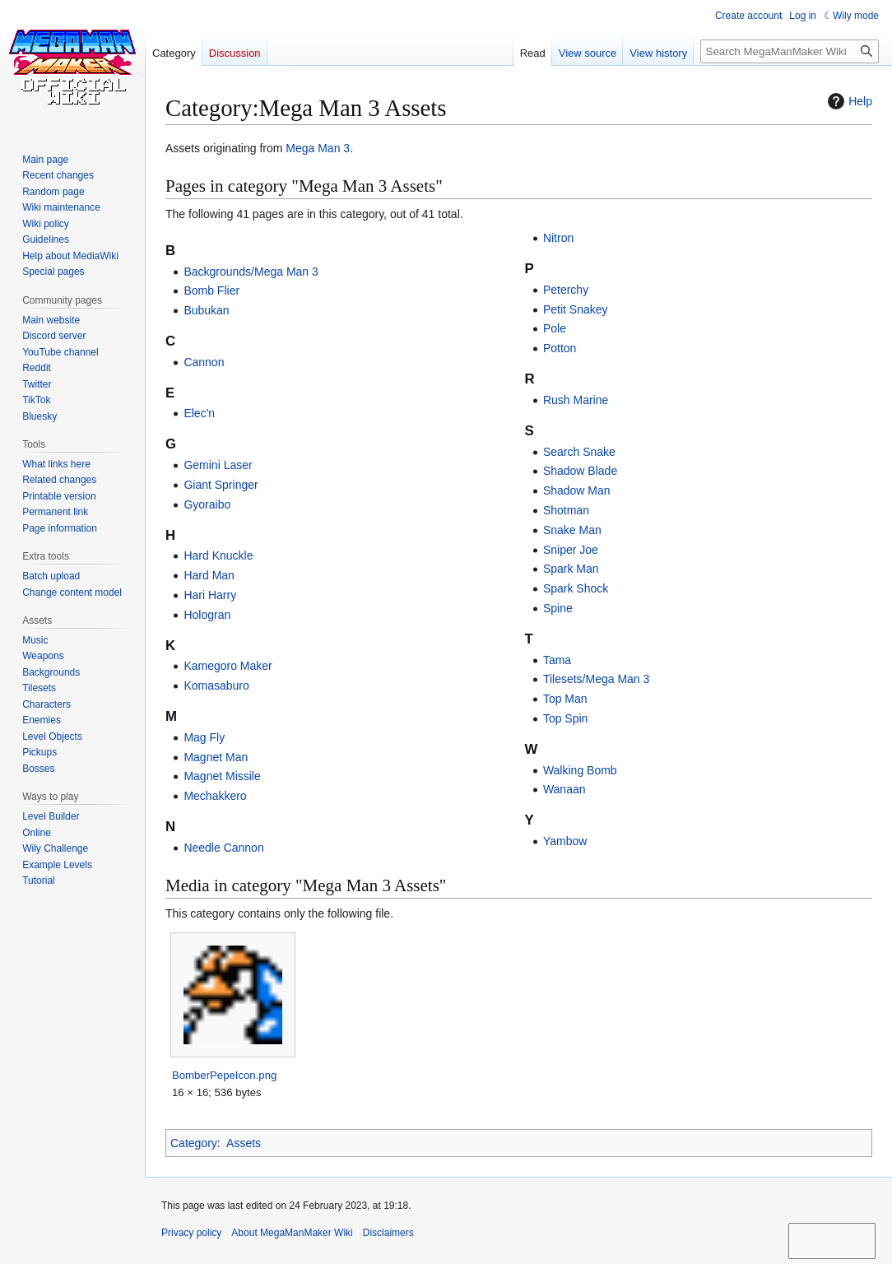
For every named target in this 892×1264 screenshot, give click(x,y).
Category (193, 1143)
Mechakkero (215, 795)
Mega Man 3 (318, 148)
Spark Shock (575, 588)
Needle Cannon (223, 847)
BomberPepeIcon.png (224, 1075)
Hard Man (209, 575)
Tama (557, 660)
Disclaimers (388, 1232)
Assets (243, 1143)
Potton (559, 348)
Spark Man (571, 568)
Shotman (566, 510)
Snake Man (572, 530)
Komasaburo (216, 685)
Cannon (204, 362)
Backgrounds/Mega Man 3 (251, 271)
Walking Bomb (580, 770)
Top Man (565, 698)
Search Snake (579, 451)
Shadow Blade (580, 470)
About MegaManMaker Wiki (291, 1232)
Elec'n (199, 413)
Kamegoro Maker (228, 665)
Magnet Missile (222, 776)
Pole (554, 328)
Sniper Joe (570, 549)
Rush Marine (575, 400)
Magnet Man (216, 757)
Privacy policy (191, 1232)
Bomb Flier (211, 290)
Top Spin (565, 718)
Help (848, 101)
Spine (558, 608)
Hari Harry (210, 595)
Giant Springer (221, 484)
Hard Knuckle (218, 555)
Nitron (558, 237)
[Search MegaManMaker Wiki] (789, 51)
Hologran (207, 614)
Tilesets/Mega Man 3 (596, 678)
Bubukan (206, 310)
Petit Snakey (575, 309)
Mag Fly (204, 737)
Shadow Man (577, 490)
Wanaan (564, 789)
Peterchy (565, 289)
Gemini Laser (218, 465)
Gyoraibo (207, 504)
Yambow (565, 841)
